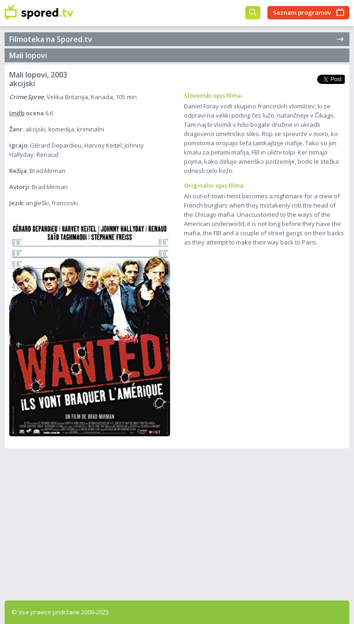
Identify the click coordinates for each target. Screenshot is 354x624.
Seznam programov (302, 12)
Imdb (16, 113)
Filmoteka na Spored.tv (177, 39)
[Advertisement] (177, 522)
